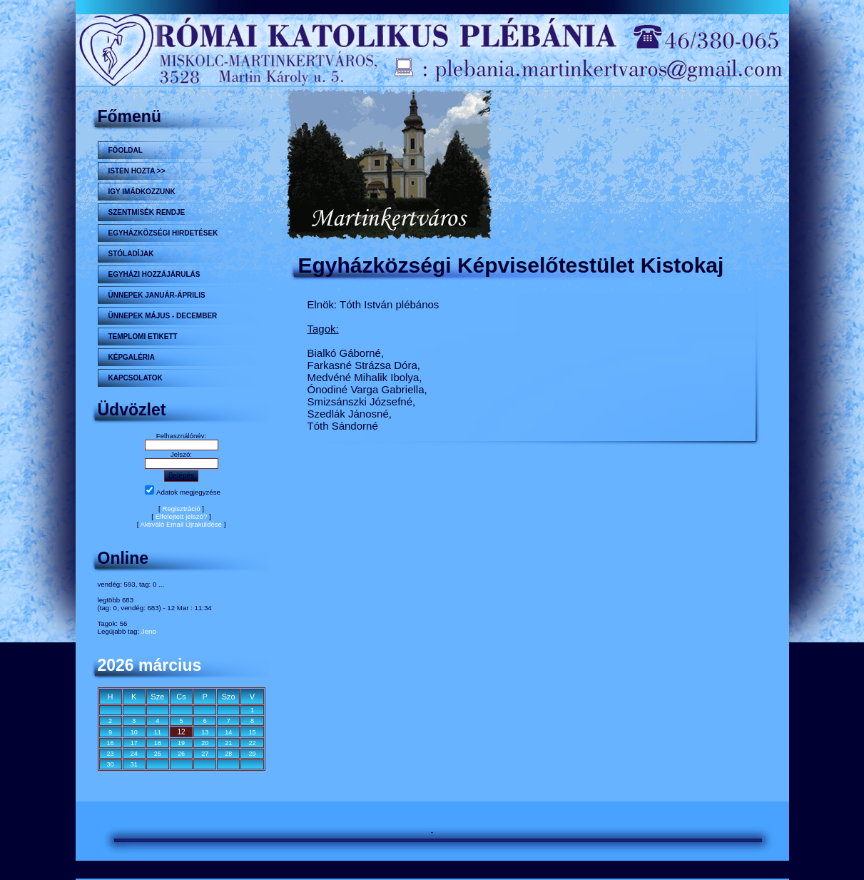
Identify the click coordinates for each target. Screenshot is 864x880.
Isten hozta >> (137, 171)
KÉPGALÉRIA (132, 357)
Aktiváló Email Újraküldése (181, 524)
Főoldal (125, 150)
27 (204, 753)
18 (157, 743)
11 (157, 732)
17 (134, 743)
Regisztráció (181, 508)
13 (204, 732)
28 (228, 753)
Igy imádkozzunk (142, 192)
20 (204, 743)
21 (228, 743)
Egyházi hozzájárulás (154, 274)
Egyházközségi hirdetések (163, 233)
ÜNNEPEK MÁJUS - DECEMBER (163, 316)
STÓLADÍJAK (131, 254)
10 (134, 732)
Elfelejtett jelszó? (182, 516)
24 (134, 753)
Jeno (148, 631)
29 (251, 753)
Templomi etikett (143, 336)
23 (110, 753)
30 (110, 764)
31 (134, 764)
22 (251, 743)
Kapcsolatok (135, 378)
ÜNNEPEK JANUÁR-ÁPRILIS (156, 295)
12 (181, 732)
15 (251, 732)
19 (181, 743)
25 (157, 753)
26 (181, 753)
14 (228, 732)
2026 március (150, 665)
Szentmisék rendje (146, 212)
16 (110, 743)
